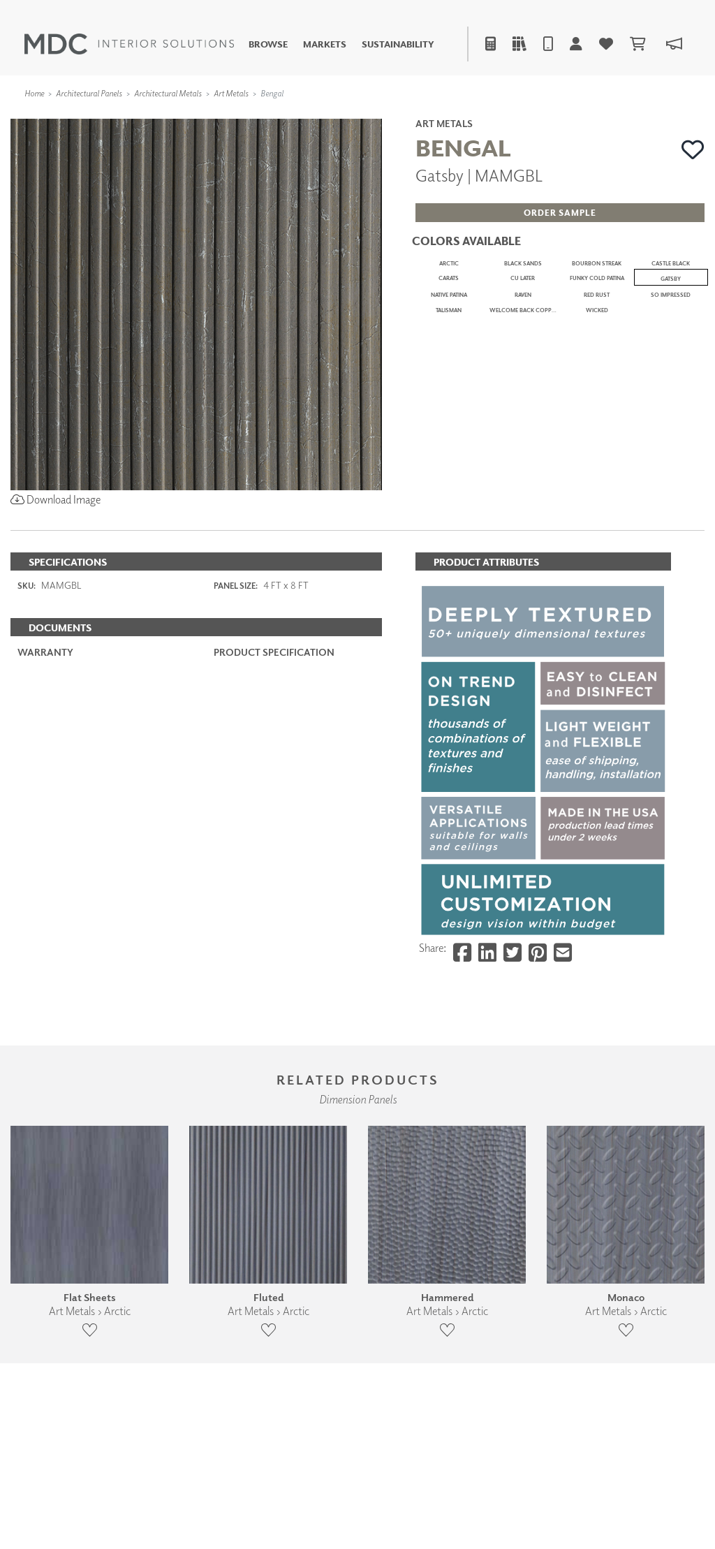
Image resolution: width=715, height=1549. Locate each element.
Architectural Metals (168, 93)
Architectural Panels (89, 93)
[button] (693, 149)
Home (34, 93)
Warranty (45, 727)
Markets (324, 44)
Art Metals (231, 93)
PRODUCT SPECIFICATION (274, 727)
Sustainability (398, 44)
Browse (268, 44)
